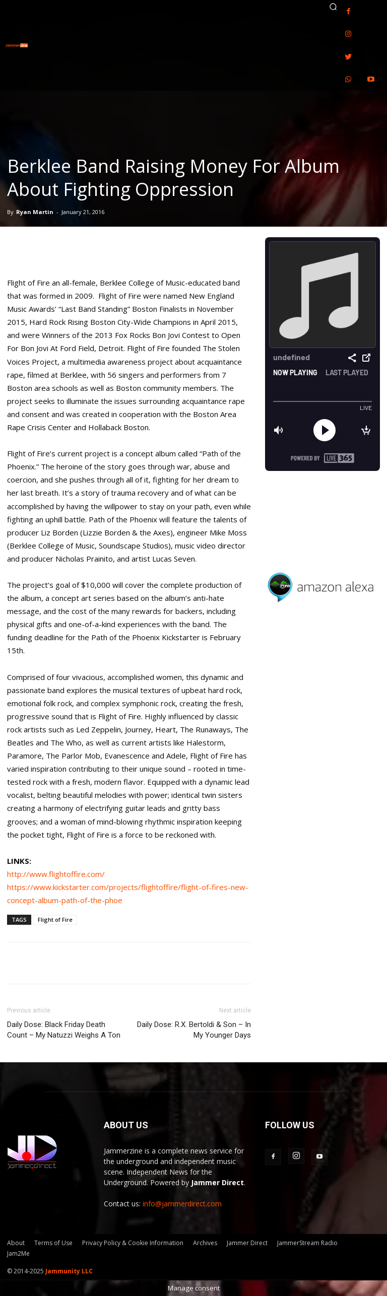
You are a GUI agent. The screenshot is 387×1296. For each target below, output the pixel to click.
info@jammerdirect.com (182, 1203)
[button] (333, 6)
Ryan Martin (34, 212)
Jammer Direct (247, 1243)
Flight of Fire (55, 919)
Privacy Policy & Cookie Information (132, 1243)
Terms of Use (53, 1243)
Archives (205, 1243)
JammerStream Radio (307, 1243)
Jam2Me (18, 1253)
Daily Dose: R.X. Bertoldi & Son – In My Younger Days (194, 1030)
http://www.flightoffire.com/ (56, 874)
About (16, 1243)
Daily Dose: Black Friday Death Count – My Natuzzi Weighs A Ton (63, 1030)
